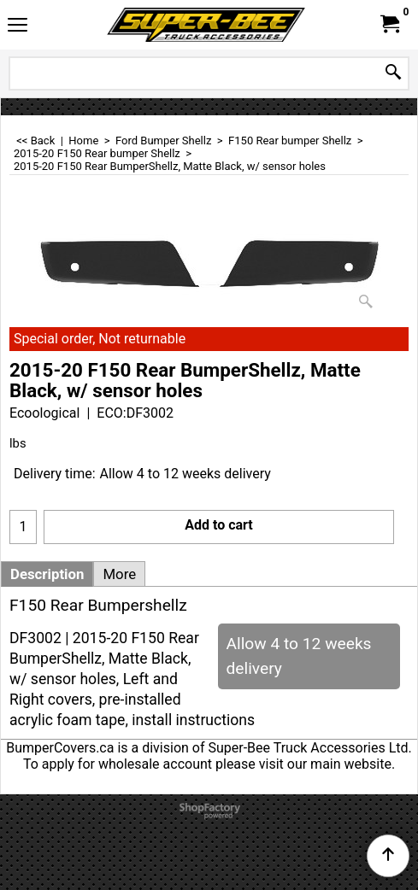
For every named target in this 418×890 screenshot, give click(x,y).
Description (47, 574)
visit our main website (325, 764)
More (119, 574)
